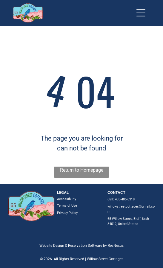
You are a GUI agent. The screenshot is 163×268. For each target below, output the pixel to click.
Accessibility (66, 199)
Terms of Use (67, 206)
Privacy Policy (67, 213)
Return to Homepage (81, 170)
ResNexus (116, 245)
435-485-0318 (125, 199)
